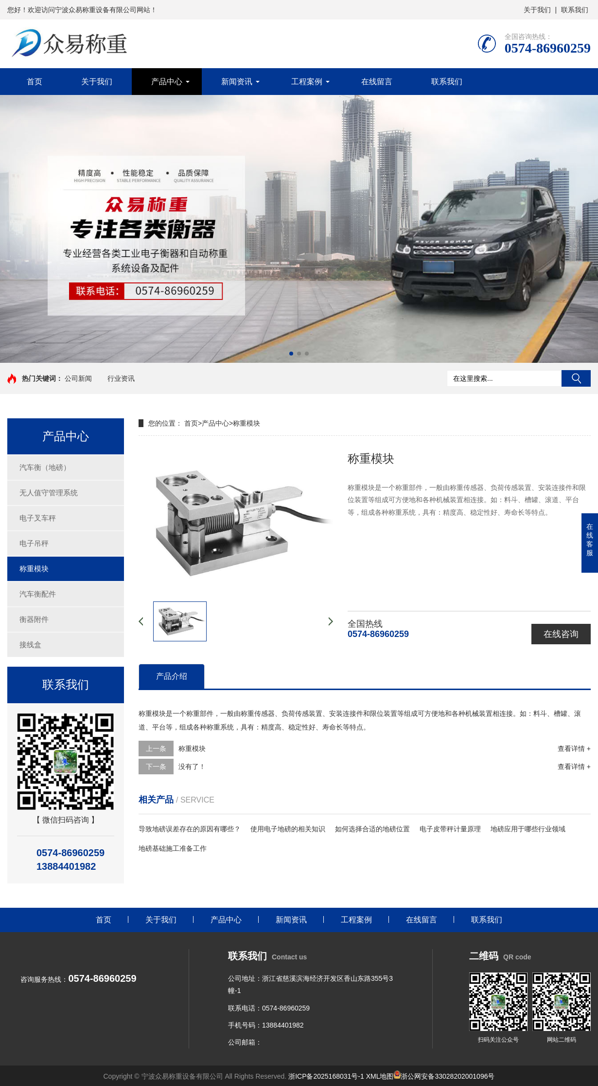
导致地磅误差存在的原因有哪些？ (190, 829)
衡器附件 (34, 619)
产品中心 (166, 81)
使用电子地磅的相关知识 (287, 829)
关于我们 (537, 10)
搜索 (576, 378)
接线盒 (30, 644)
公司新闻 (78, 378)
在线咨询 (561, 634)
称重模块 (34, 568)
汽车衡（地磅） (44, 467)
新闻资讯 (236, 81)
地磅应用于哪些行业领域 (528, 829)
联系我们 (574, 10)
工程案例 (306, 81)
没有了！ (192, 766)
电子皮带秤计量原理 (450, 829)
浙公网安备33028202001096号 (443, 1076)
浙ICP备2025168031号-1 (326, 1076)
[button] (291, 354)
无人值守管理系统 (48, 492)
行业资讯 (121, 378)
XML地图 (380, 1076)
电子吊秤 (34, 543)
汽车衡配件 (37, 594)
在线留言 (376, 81)
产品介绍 (171, 676)
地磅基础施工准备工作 (173, 848)
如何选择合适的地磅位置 (372, 829)
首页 (34, 81)
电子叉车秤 (37, 518)
